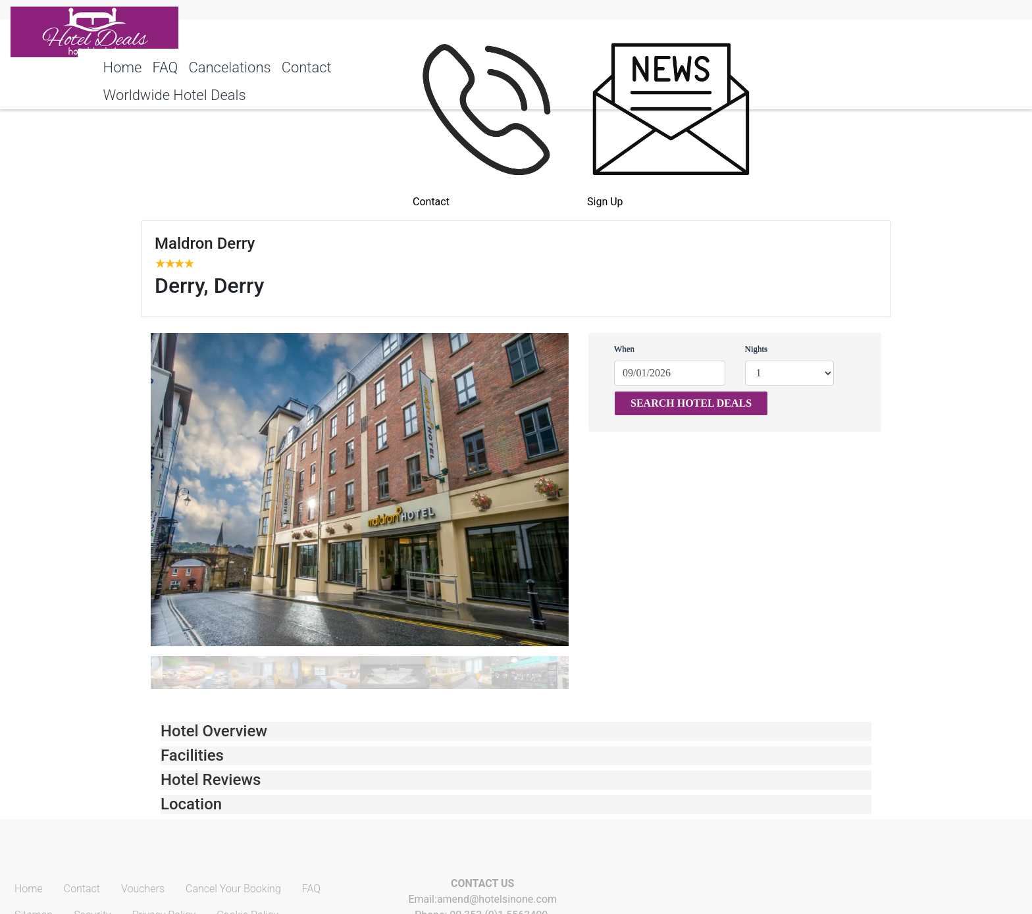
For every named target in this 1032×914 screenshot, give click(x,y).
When (624, 348)
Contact (307, 67)
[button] (516, 731)
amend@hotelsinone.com (497, 899)
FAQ (165, 67)
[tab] (516, 731)
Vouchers (143, 888)
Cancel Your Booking (233, 888)
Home (122, 67)
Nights (756, 348)
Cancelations (229, 67)
